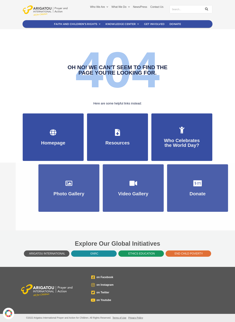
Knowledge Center (122, 24)
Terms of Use (119, 317)
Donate (175, 24)
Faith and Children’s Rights (77, 24)
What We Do (120, 7)
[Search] (206, 9)
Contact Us (156, 6)
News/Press (140, 6)
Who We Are (99, 7)
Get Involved (154, 24)
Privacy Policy (135, 317)
